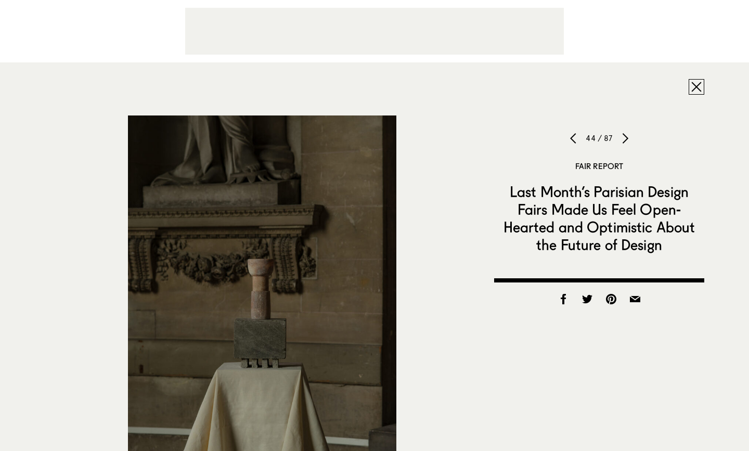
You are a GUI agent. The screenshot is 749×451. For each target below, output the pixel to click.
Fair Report (599, 166)
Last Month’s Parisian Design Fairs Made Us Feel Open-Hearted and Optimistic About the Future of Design (599, 218)
